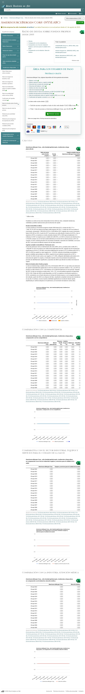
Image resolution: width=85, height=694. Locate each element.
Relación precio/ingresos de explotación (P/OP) (9, 119)
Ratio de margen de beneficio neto (7, 77)
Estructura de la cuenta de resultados (40, 84)
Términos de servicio (58, 691)
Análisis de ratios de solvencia (38, 88)
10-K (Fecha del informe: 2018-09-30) (70, 203)
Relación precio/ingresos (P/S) (9, 129)
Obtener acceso (61, 13)
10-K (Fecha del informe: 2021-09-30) (65, 201)
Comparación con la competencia (37, 43)
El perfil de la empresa (8, 32)
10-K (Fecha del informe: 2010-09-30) (60, 209)
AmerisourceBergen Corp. (16, 18)
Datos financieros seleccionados (7, 72)
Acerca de (49, 691)
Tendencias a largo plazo (9, 67)
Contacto (81, 691)
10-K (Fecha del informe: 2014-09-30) (37, 207)
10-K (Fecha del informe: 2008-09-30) (46, 211)
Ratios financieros (7, 46)
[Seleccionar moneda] (74, 18)
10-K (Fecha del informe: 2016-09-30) (54, 205)
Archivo (6, 18)
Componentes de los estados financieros (8, 135)
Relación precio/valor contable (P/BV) (8, 124)
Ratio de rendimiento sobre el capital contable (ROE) (9, 88)
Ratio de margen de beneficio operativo (7, 82)
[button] (76, 105)
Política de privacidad (71, 691)
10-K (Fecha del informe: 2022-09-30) (47, 201)
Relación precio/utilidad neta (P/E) (8, 115)
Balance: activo (34, 80)
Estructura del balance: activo (38, 86)
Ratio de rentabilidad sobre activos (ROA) (7, 94)
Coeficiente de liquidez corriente (8, 99)
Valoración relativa (7, 50)
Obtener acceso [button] (53, 114)
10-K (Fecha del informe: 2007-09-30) (65, 211)
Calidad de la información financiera (9, 141)
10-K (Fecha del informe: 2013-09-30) (56, 207)
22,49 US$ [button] (80, 22)
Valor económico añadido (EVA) (9, 62)
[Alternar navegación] (3, 2)
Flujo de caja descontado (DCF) (9, 56)
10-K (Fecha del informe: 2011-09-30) (42, 209)
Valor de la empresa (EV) (36, 90)
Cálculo (30, 41)
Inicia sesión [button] (72, 13)
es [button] (80, 13)
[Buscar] (42, 9)
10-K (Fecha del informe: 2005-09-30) (51, 212)
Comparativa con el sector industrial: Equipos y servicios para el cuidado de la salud (39, 46)
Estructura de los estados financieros (9, 41)
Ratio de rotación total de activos (9, 109)
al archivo (30, 27)
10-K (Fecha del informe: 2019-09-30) (51, 203)
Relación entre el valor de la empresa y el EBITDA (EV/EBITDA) (47, 91)
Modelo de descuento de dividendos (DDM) (41, 93)
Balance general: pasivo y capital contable (41, 82)
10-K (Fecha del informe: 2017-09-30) (35, 205)
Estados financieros (8, 35)
